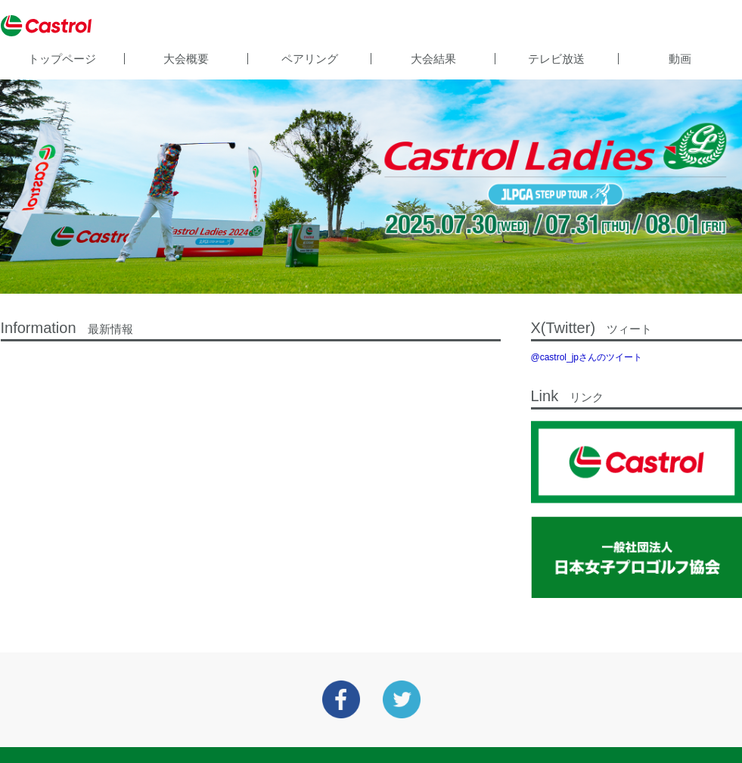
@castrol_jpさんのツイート (587, 357)
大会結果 (433, 58)
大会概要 (186, 58)
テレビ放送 (556, 58)
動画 (680, 58)
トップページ (62, 58)
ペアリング (309, 58)
